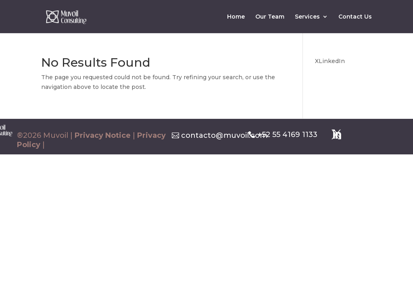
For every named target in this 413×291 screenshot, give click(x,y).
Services (307, 17)
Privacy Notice (103, 135)
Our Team (269, 17)
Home (236, 17)
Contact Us (355, 17)
